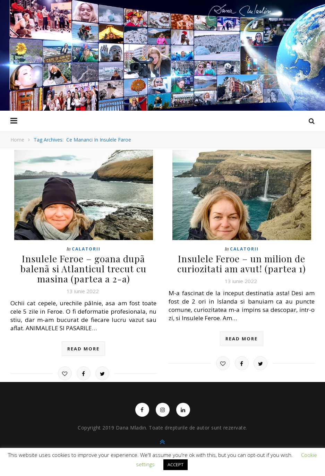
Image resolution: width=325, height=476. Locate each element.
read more (83, 349)
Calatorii (86, 249)
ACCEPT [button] (175, 464)
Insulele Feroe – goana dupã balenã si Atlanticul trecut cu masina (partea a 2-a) (83, 269)
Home (17, 139)
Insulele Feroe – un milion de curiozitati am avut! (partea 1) (241, 264)
